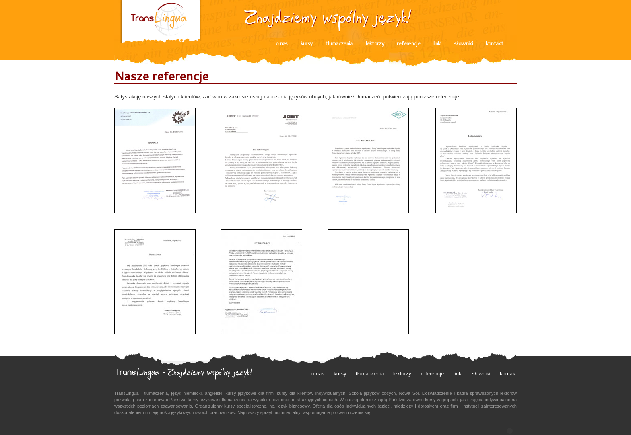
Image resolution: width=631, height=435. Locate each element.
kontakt (494, 43)
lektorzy (374, 43)
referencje (408, 43)
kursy (307, 43)
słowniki (463, 43)
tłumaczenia (338, 43)
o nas (282, 43)
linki (437, 43)
